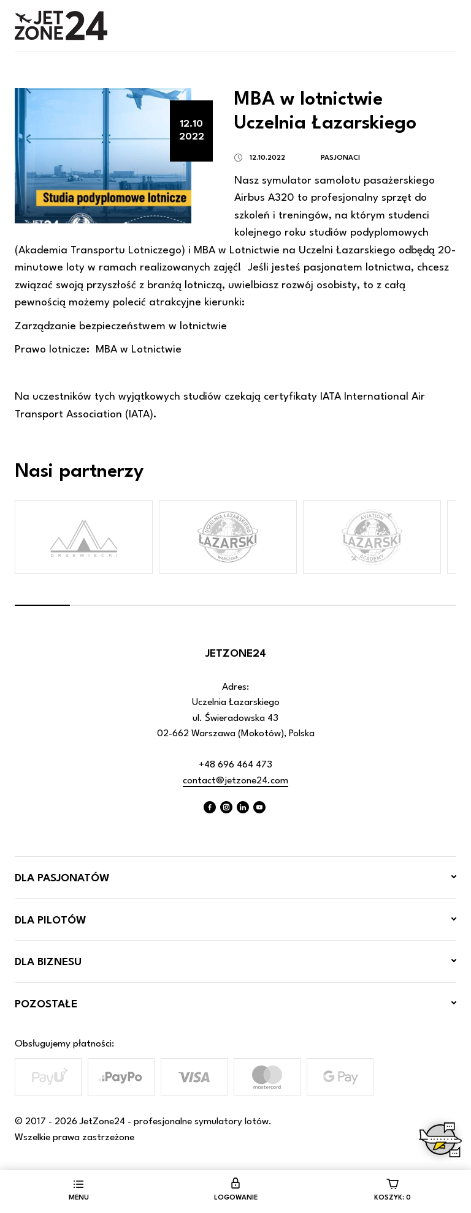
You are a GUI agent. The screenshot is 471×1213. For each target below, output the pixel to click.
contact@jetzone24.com (235, 781)
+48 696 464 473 (235, 765)
